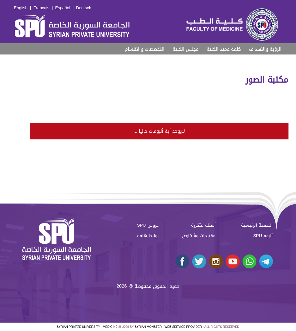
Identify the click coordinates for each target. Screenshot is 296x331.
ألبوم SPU (263, 236)
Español (62, 8)
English (20, 8)
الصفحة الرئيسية (257, 225)
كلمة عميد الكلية (224, 49)
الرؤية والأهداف (265, 49)
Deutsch (83, 8)
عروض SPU (147, 225)
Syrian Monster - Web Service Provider (168, 327)
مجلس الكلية (186, 49)
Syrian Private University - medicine (87, 327)
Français (41, 8)
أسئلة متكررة (203, 225)
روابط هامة (148, 236)
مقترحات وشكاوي (199, 236)
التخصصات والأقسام (144, 49)
